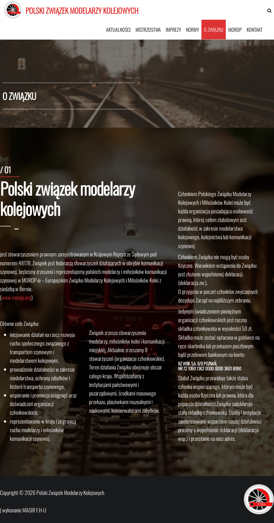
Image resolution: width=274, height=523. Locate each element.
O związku (213, 29)
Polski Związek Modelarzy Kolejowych (82, 10)
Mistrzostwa (148, 29)
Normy (192, 29)
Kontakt (254, 29)
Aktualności (118, 29)
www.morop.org (16, 297)
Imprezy (173, 29)
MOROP (235, 29)
